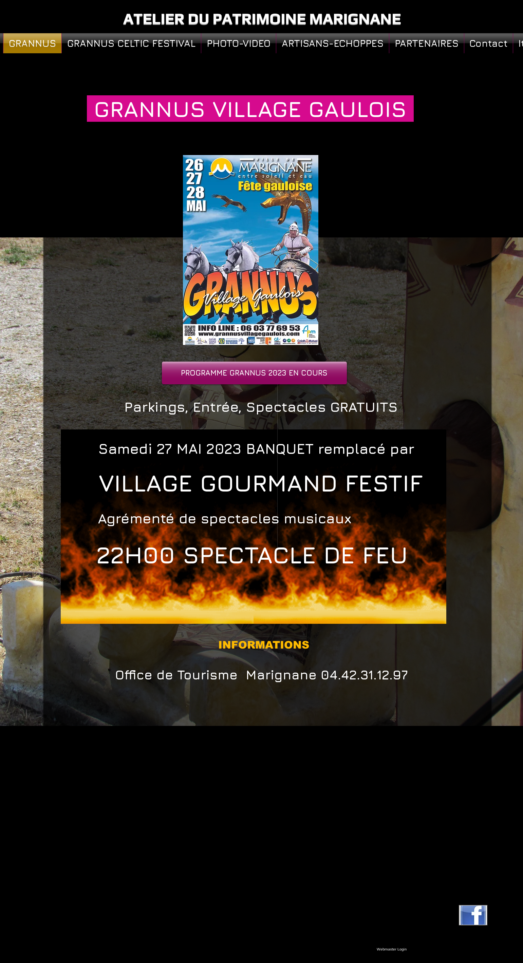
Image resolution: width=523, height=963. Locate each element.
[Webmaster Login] (391, 949)
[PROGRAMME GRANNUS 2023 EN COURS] (254, 373)
